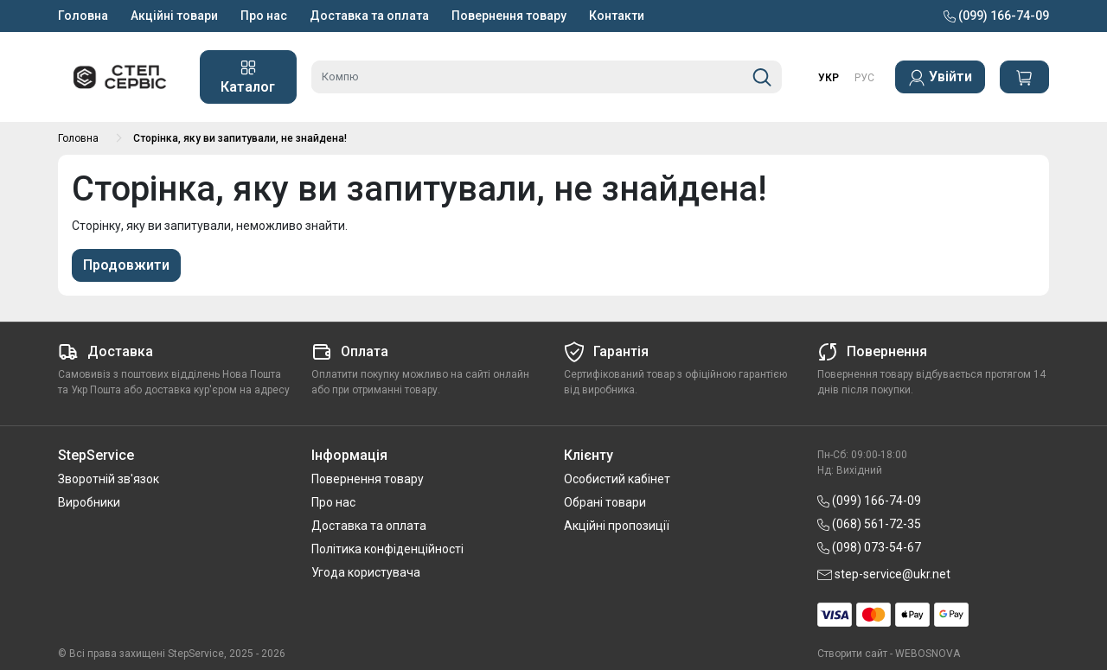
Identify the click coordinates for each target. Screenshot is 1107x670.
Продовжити (126, 265)
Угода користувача (365, 572)
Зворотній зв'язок (108, 479)
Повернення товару (508, 15)
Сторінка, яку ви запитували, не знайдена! (240, 138)
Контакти (616, 15)
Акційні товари (174, 15)
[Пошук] (762, 77)
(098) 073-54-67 (869, 547)
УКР (828, 78)
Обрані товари (605, 502)
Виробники (89, 502)
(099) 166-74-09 (996, 15)
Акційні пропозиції (616, 526)
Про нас (263, 15)
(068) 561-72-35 (869, 524)
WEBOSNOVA (927, 654)
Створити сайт (852, 654)
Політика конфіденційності (387, 549)
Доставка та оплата (369, 15)
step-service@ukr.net (883, 574)
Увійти (940, 77)
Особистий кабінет (617, 479)
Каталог (248, 77)
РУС (864, 78)
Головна (83, 15)
